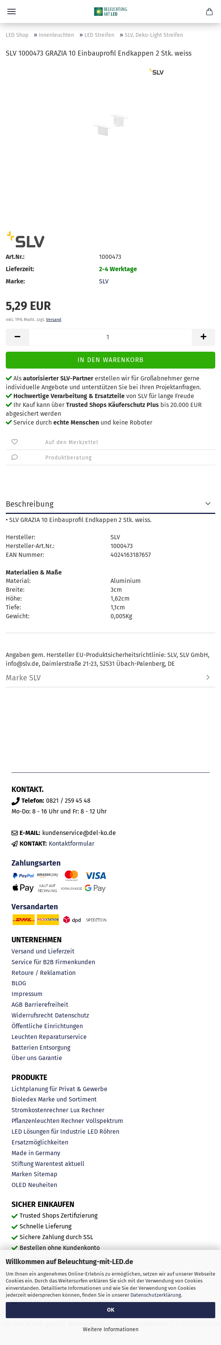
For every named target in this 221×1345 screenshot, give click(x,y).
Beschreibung (29, 504)
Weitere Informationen (111, 1329)
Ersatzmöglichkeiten (40, 1142)
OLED (19, 1185)
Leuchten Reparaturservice (49, 1036)
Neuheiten (42, 1185)
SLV (104, 281)
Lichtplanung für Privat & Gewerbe (59, 1089)
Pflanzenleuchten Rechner (48, 1120)
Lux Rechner (87, 1110)
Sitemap (46, 1174)
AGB (17, 1004)
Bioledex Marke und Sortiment (54, 1099)
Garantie (50, 1058)
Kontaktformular (71, 843)
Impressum (27, 994)
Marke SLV (23, 677)
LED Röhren (103, 1131)
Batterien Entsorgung (41, 1047)
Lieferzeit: (20, 269)
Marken (22, 1174)
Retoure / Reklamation (44, 972)
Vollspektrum (104, 1120)
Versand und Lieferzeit (43, 951)
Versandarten (35, 906)
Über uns (24, 1058)
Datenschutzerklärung (155, 1295)
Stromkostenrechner (40, 1110)
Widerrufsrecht (32, 1015)
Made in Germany (36, 1153)
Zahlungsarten (36, 863)
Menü (11, 11)
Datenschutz (72, 1015)
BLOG (19, 983)
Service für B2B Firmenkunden (53, 962)
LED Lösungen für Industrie (49, 1131)
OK (110, 1310)
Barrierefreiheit (46, 1004)
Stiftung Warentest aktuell (48, 1163)
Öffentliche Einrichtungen (47, 1026)
